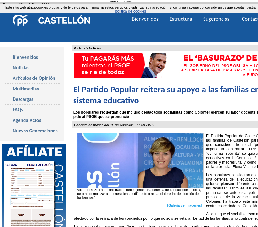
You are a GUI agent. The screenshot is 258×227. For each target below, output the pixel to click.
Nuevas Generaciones (35, 131)
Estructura (180, 18)
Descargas (23, 99)
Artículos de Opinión (34, 78)
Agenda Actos (27, 120)
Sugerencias (216, 18)
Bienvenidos (25, 57)
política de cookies (130, 11)
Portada (79, 48)
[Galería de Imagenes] (184, 205)
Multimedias (26, 89)
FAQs (18, 110)
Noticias (95, 48)
